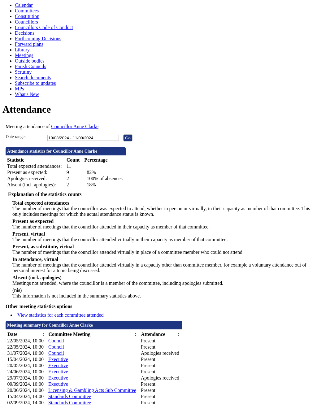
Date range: (16, 136)
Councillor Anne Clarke (74, 126)
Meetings (24, 55)
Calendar (24, 5)
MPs (19, 88)
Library (22, 49)
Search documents (33, 77)
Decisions (24, 33)
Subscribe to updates (35, 83)
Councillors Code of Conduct (44, 27)
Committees (27, 10)
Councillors (26, 21)
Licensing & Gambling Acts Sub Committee (92, 390)
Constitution (27, 16)
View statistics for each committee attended (60, 315)
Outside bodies (30, 60)
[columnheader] (26, 334)
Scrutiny (23, 72)
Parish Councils (30, 66)
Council (56, 340)
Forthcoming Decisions (38, 38)
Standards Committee (69, 396)
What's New (27, 94)
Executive (58, 359)
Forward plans (29, 44)
